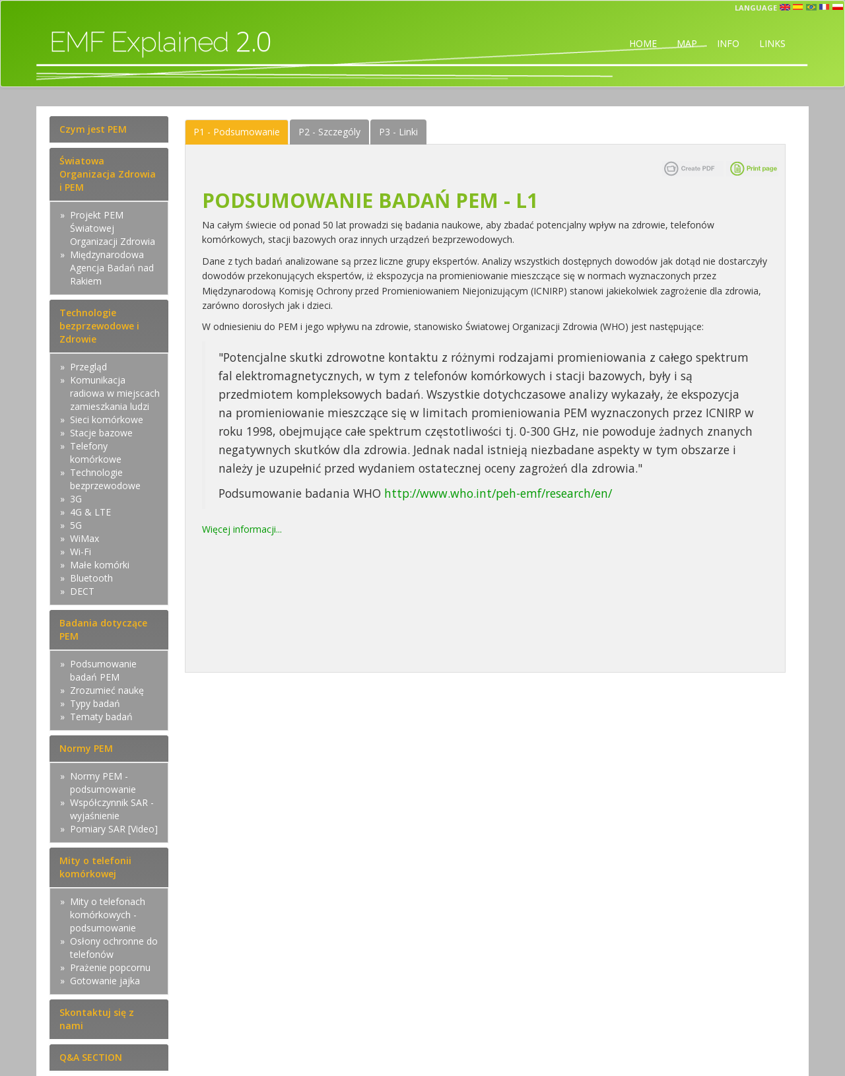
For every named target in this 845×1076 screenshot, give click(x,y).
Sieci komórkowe (106, 419)
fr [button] (824, 7)
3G (76, 498)
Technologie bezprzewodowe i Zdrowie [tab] (99, 325)
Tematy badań (101, 716)
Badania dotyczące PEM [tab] (103, 629)
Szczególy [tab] (329, 131)
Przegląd (88, 366)
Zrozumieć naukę (107, 690)
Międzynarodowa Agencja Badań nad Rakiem (112, 267)
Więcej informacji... (242, 529)
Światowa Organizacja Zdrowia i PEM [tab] (107, 173)
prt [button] (811, 7)
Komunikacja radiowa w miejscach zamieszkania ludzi (115, 393)
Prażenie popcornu (110, 967)
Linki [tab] (398, 131)
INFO (728, 43)
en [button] (785, 7)
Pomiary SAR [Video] (114, 829)
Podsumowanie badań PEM (103, 670)
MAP (687, 43)
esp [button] (798, 7)
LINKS (772, 43)
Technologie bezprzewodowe (105, 479)
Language (756, 8)
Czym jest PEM (93, 129)
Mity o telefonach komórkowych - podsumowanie (107, 914)
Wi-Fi (80, 551)
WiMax (84, 538)
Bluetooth (91, 578)
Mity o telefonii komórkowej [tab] (95, 867)
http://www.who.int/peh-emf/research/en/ (499, 493)
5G (76, 525)
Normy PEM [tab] (86, 748)
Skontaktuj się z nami (96, 1019)
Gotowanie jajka (105, 980)
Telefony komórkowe (95, 452)
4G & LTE (90, 512)
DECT (82, 591)
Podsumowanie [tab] (236, 131)
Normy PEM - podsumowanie (103, 782)
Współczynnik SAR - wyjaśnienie (112, 809)
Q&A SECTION (90, 1057)
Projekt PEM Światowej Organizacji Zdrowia (112, 228)
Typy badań (95, 703)
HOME (643, 43)
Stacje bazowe (101, 432)
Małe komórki (99, 564)
